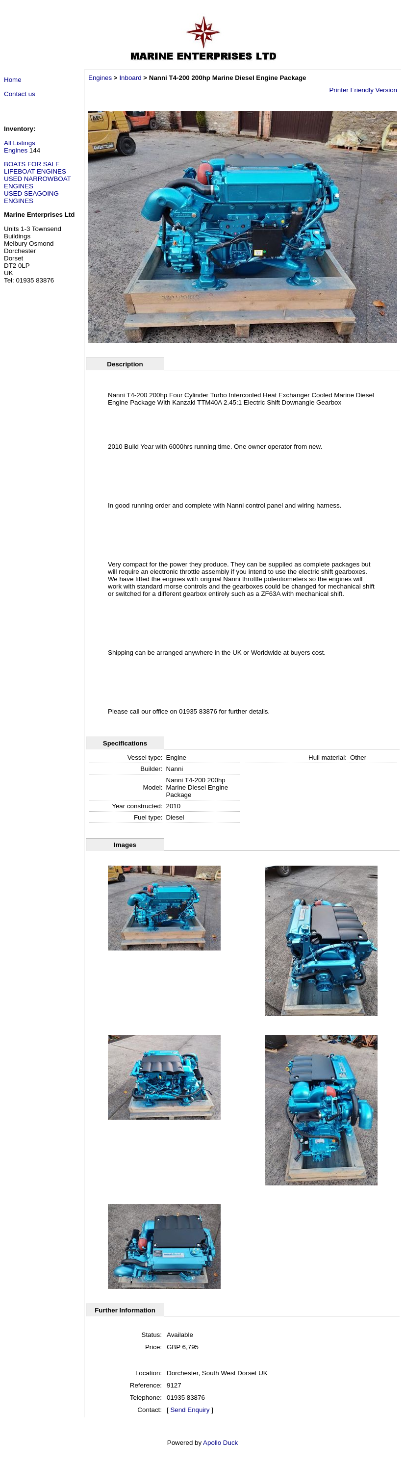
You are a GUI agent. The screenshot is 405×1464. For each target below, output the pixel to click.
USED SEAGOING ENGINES (31, 197)
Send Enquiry (189, 1409)
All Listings (19, 143)
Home (13, 79)
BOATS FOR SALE (32, 164)
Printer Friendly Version (363, 90)
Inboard (130, 77)
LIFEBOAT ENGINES (35, 171)
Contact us (19, 94)
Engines (15, 150)
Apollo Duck (220, 1442)
